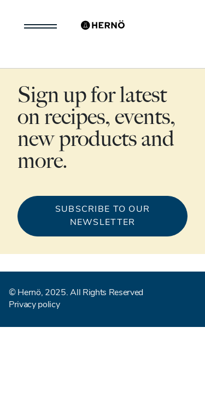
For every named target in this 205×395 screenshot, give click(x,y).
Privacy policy (34, 305)
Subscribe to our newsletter (102, 216)
